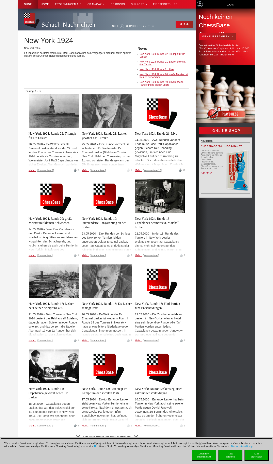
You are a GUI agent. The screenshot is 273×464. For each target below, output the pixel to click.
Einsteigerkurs (165, 4)
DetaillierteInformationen (204, 455)
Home (45, 4)
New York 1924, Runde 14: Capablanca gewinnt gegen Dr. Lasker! (48, 393)
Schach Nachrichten (69, 24)
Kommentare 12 (152, 170)
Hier (96, 446)
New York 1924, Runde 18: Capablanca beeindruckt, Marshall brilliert (157, 223)
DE (140, 26)
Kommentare (98, 170)
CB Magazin (96, 4)
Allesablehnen (230, 455)
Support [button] (139, 4)
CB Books (118, 4)
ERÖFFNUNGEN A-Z (68, 4)
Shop (28, 4)
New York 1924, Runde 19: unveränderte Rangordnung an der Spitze (161, 83)
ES (148, 26)
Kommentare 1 (45, 170)
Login (230, 4)
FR (153, 26)
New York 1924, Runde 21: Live (157, 69)
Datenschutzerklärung (241, 446)
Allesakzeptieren (256, 455)
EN (144, 26)
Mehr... (32, 170)
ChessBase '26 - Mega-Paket (221, 146)
